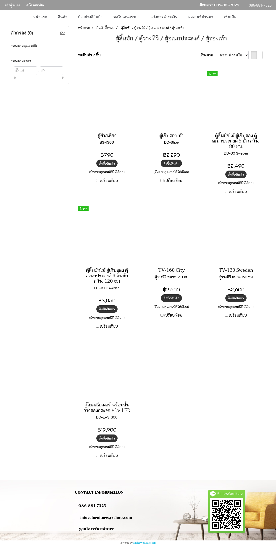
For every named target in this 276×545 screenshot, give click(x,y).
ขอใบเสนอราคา (126, 17)
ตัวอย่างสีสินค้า (90, 17)
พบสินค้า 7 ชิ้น (89, 55)
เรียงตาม (208, 55)
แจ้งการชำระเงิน (164, 17)
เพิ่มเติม (230, 17)
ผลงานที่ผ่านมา (200, 17)
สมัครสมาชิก (35, 5)
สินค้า (62, 17)
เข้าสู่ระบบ (12, 5)
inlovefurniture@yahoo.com (104, 518)
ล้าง (62, 33)
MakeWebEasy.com (144, 542)
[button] (246, 17)
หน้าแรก (40, 17)
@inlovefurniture (96, 529)
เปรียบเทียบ (109, 180)
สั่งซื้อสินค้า (107, 163)
